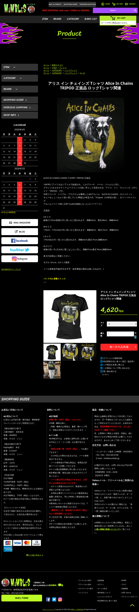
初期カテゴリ (57, 65)
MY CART (117, 4)
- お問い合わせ (125, 592)
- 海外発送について (103, 592)
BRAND (57, 19)
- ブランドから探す (84, 584)
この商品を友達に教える (113, 364)
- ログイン (100, 584)
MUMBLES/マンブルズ (11, 269)
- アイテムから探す (84, 580)
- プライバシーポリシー (129, 596)
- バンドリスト (83, 592)
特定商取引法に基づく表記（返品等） (119, 361)
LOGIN (105, 4)
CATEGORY (73, 19)
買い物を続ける (109, 371)
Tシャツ (63, 67)
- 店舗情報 (124, 588)
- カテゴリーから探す (85, 588)
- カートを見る (102, 588)
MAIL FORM (21, 598)
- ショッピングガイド (104, 596)
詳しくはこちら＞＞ (34, 555)
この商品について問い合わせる (116, 368)
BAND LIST (91, 19)
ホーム (46, 65)
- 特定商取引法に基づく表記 (107, 601)
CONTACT (130, 4)
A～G (82, 73)
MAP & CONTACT (55, 4)
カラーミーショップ (49, 609)
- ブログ (123, 584)
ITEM (45, 19)
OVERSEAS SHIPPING (88, 4)
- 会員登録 (100, 580)
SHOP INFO (9, 115)
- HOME (123, 580)
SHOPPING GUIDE (70, 4)
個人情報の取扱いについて (107, 529)
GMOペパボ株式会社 (77, 609)
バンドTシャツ (70, 70)
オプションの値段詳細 (112, 358)
